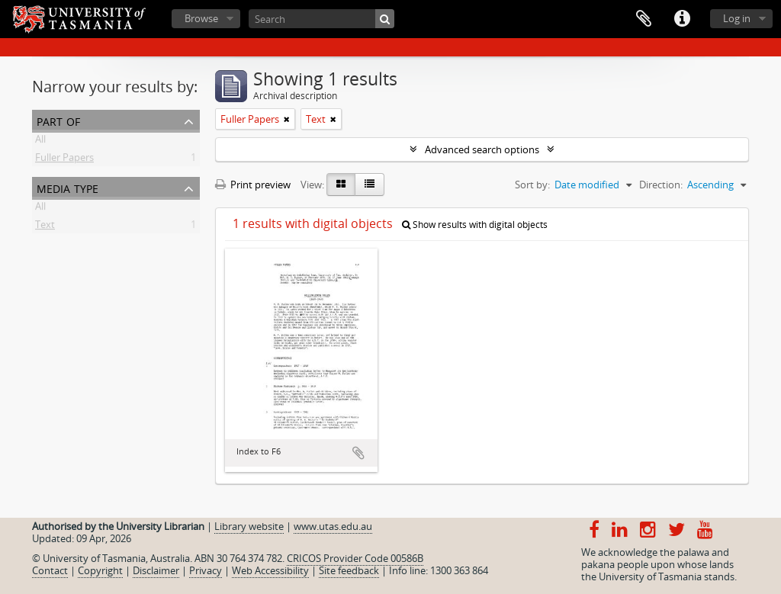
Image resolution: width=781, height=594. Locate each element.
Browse (201, 18)
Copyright (100, 570)
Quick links (682, 19)
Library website (249, 526)
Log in (736, 18)
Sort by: (532, 184)
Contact (50, 570)
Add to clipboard (358, 453)
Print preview (253, 184)
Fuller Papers (64, 160)
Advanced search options (482, 149)
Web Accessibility (270, 570)
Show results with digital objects (475, 224)
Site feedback (349, 570)
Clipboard (644, 19)
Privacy (205, 570)
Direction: (661, 184)
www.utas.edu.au (333, 526)
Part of (58, 120)
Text (45, 227)
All (40, 142)
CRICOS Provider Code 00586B (355, 558)
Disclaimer (156, 570)
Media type (67, 187)
